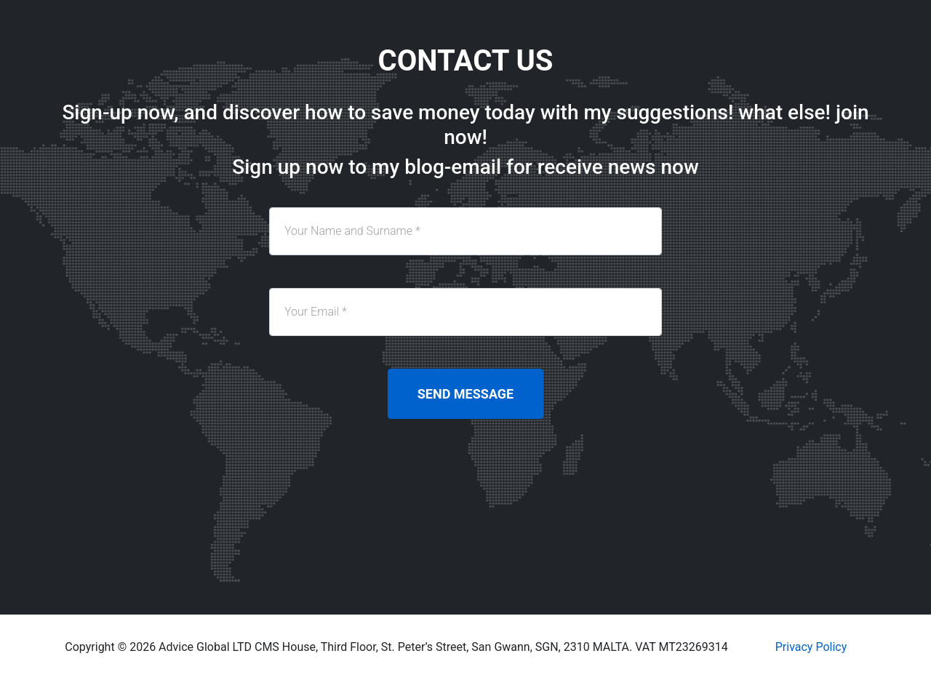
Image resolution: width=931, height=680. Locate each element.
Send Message (465, 393)
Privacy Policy (811, 647)
